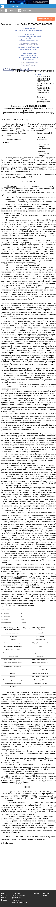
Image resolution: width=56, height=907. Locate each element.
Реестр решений (4, 898)
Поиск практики (4, 894)
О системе (16, 893)
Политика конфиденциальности (19, 902)
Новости (4, 901)
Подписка (35, 893)
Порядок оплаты (18, 899)
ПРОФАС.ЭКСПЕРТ (12, 6)
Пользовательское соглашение (18, 896)
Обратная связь (46, 894)
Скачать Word (26, 10)
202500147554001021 (40, 24)
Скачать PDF (12, 10)
